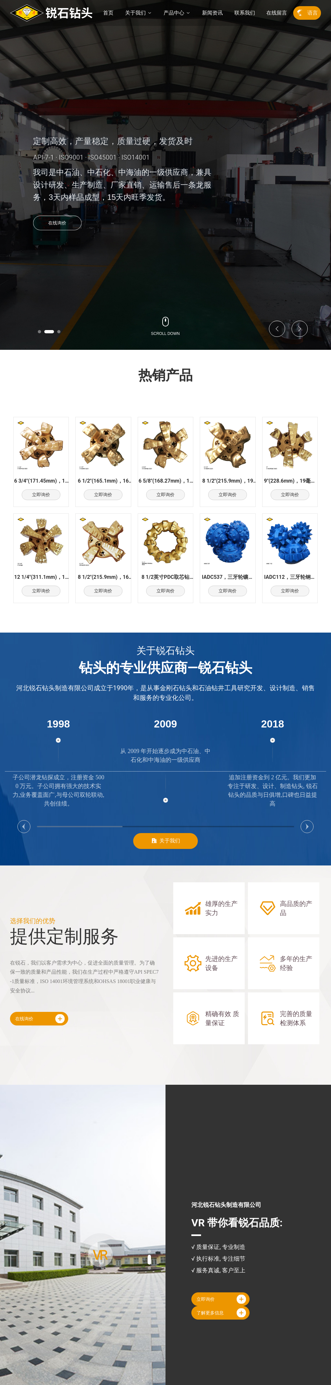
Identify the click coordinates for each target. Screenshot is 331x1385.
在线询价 (57, 229)
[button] (43, 331)
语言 (312, 13)
